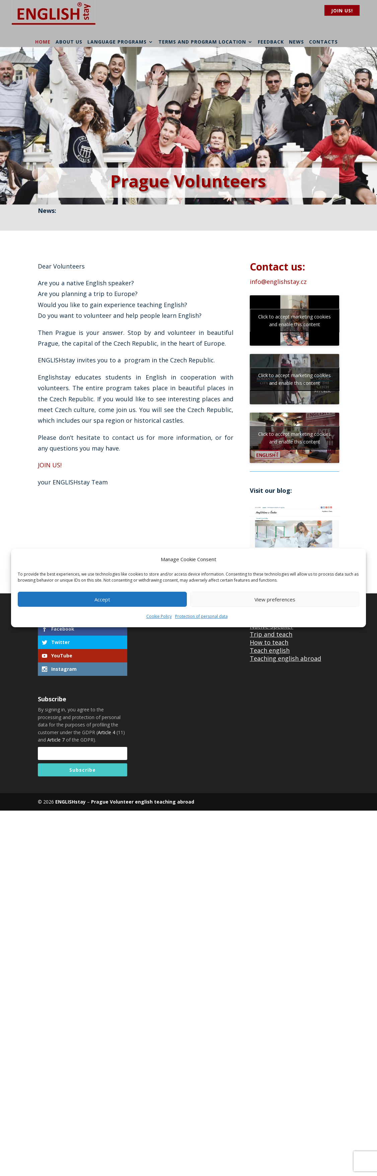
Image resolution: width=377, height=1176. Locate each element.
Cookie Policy (159, 617)
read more (296, 220)
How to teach (269, 642)
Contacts (323, 42)
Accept (102, 599)
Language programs (117, 42)
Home (43, 42)
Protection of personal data (201, 617)
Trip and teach (271, 634)
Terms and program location (202, 42)
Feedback (271, 42)
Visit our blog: (271, 490)
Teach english (270, 650)
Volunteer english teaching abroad (151, 802)
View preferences (274, 599)
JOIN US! (50, 465)
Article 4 (106, 732)
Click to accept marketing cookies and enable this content (294, 320)
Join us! (342, 10)
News (296, 42)
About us (69, 42)
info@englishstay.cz (278, 282)
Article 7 (56, 740)
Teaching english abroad (285, 658)
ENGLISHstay (70, 802)
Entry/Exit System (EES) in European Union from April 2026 (197, 217)
